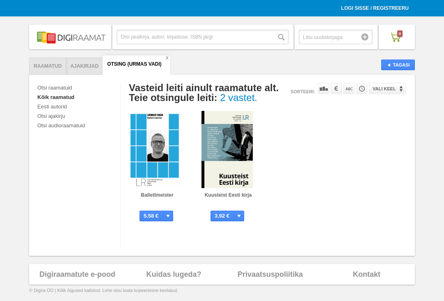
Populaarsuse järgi (323, 88)
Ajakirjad (84, 66)
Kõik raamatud (55, 97)
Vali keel (384, 88)
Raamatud (48, 66)
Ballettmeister (157, 195)
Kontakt (366, 274)
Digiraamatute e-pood (77, 274)
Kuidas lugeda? (173, 274)
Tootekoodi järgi (361, 88)
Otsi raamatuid (54, 88)
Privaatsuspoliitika (270, 274)
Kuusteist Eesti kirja (228, 195)
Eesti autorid (52, 106)
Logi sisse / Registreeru (375, 8)
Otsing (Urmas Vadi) (134, 64)
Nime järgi (349, 88)
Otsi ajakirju (51, 116)
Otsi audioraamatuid (61, 125)
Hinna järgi (336, 88)
